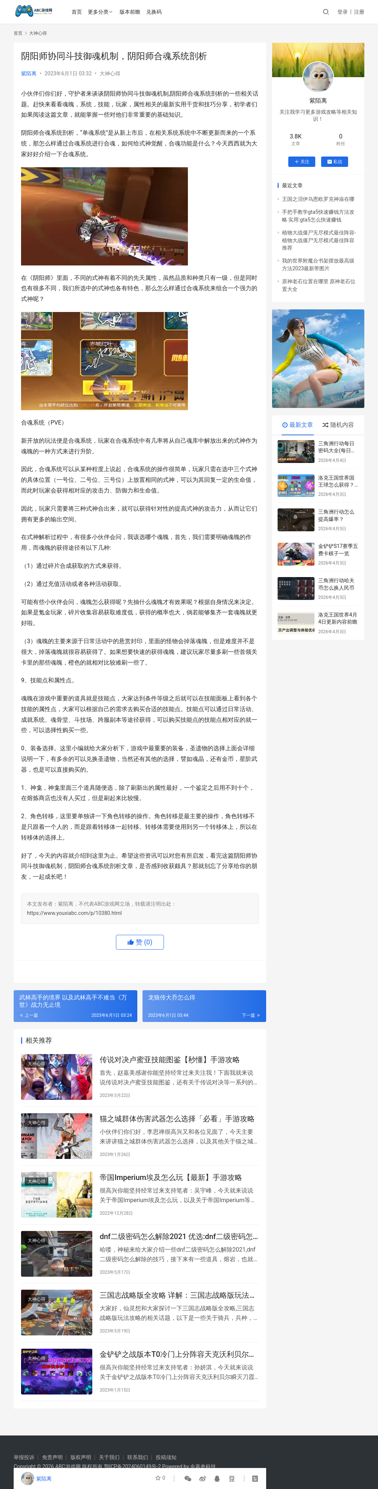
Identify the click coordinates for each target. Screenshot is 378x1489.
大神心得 (110, 73)
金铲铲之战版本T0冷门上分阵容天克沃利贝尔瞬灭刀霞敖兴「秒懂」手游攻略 (178, 1365)
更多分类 (99, 12)
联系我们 (137, 1457)
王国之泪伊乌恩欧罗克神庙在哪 (318, 199)
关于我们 (109, 1457)
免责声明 (52, 1457)
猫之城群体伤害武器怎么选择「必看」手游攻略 (177, 1121)
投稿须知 (166, 1457)
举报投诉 (24, 1457)
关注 (301, 161)
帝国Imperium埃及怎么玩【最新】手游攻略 (171, 1182)
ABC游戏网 (68, 1466)
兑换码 (155, 12)
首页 (78, 12)
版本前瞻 (131, 12)
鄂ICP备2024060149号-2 (132, 1466)
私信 (334, 161)
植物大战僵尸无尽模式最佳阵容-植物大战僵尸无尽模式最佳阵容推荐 (319, 240)
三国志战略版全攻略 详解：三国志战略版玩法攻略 (178, 1304)
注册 (359, 12)
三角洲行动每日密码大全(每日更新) (337, 450)
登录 (342, 12)
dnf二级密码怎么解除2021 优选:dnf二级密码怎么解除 (176, 1243)
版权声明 (81, 1457)
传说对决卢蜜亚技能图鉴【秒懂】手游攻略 (170, 1060)
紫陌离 (29, 73)
